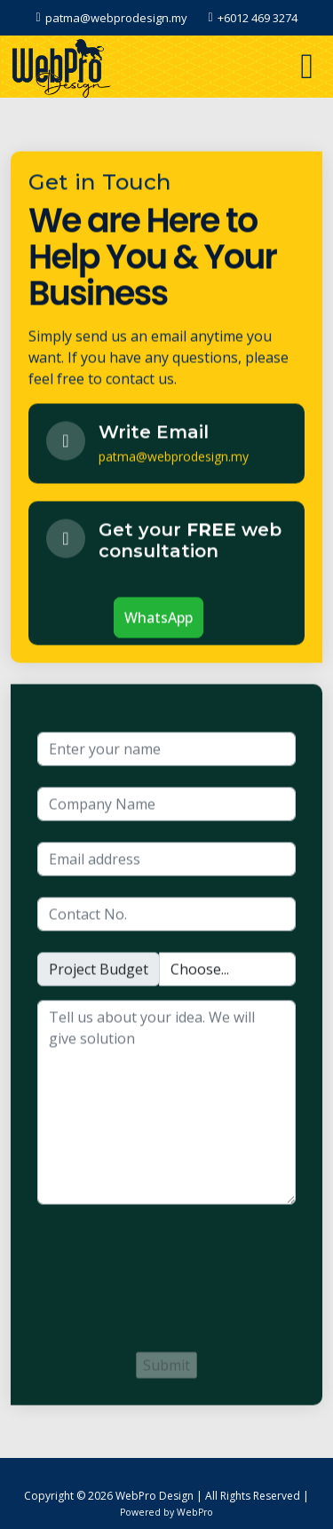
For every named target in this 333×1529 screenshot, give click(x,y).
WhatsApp (158, 623)
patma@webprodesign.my (174, 462)
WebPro (195, 1512)
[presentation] (172, 1287)
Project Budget (98, 975)
